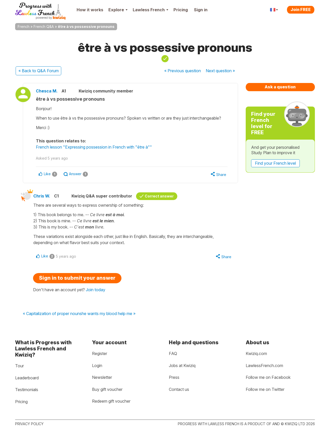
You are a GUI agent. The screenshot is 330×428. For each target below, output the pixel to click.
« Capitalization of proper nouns (52, 313)
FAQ (173, 353)
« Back (38, 70)
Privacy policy (29, 424)
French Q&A (44, 26)
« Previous (182, 70)
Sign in (201, 9)
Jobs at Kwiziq (182, 365)
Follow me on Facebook (268, 377)
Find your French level (275, 163)
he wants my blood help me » (109, 313)
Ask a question (280, 86)
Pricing (180, 9)
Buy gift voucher (107, 389)
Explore (118, 9)
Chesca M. (47, 90)
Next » (220, 70)
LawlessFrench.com (264, 365)
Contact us (179, 389)
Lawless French (150, 9)
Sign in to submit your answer (77, 278)
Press (174, 377)
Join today (95, 289)
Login (97, 365)
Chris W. (41, 196)
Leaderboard (27, 377)
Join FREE (301, 9)
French (23, 26)
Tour (19, 365)
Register (99, 353)
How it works (90, 9)
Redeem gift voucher (111, 401)
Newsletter (102, 377)
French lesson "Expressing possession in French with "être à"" (94, 147)
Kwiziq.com (256, 353)
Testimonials (26, 389)
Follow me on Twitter (265, 389)
